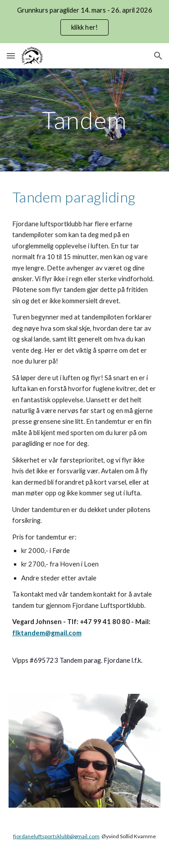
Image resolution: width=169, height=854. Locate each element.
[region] (84, 21)
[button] (11, 55)
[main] (85, 119)
